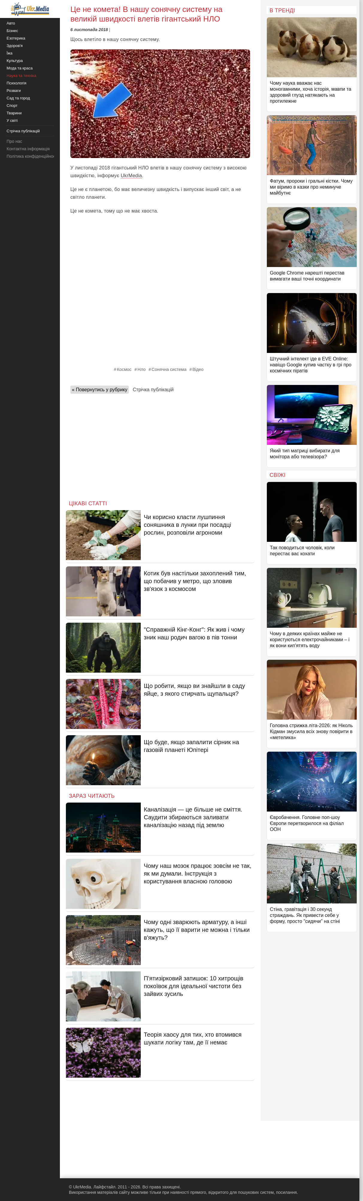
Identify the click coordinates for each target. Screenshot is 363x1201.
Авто (11, 23)
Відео (197, 369)
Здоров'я (15, 45)
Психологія (16, 83)
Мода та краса (20, 68)
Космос (124, 369)
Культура (15, 60)
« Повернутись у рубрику (99, 389)
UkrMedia (131, 175)
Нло (141, 369)
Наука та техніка (21, 75)
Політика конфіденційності (32, 156)
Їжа (10, 53)
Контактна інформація (28, 148)
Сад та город (18, 98)
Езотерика (16, 38)
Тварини (14, 113)
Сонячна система (169, 369)
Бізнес (12, 30)
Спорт (12, 105)
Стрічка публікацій (153, 389)
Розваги (14, 90)
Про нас (14, 141)
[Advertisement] (160, 445)
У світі (12, 120)
